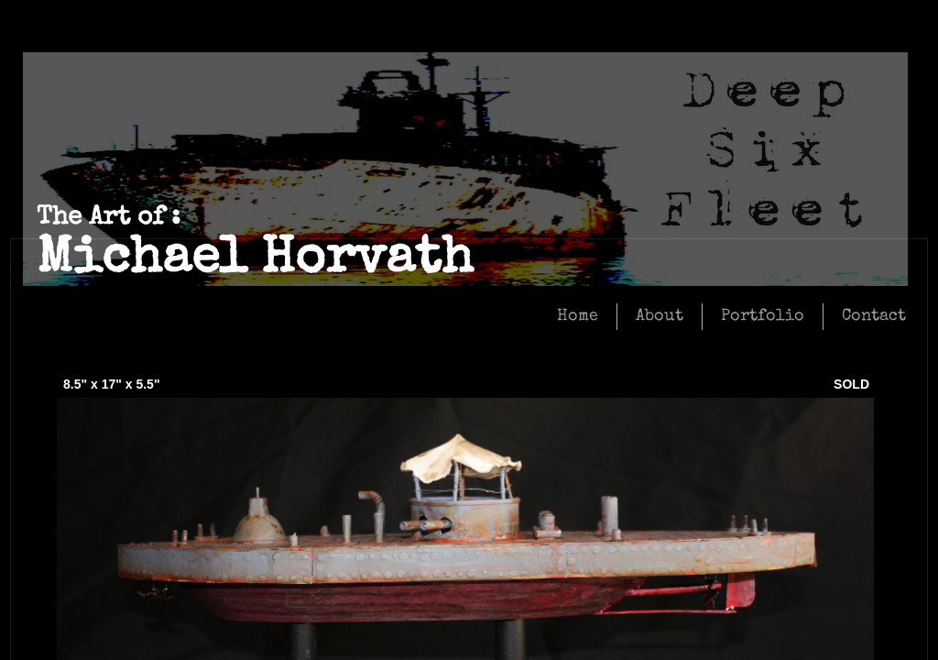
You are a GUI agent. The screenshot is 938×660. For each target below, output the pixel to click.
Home (577, 316)
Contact (874, 316)
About (659, 316)
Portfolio (762, 316)
